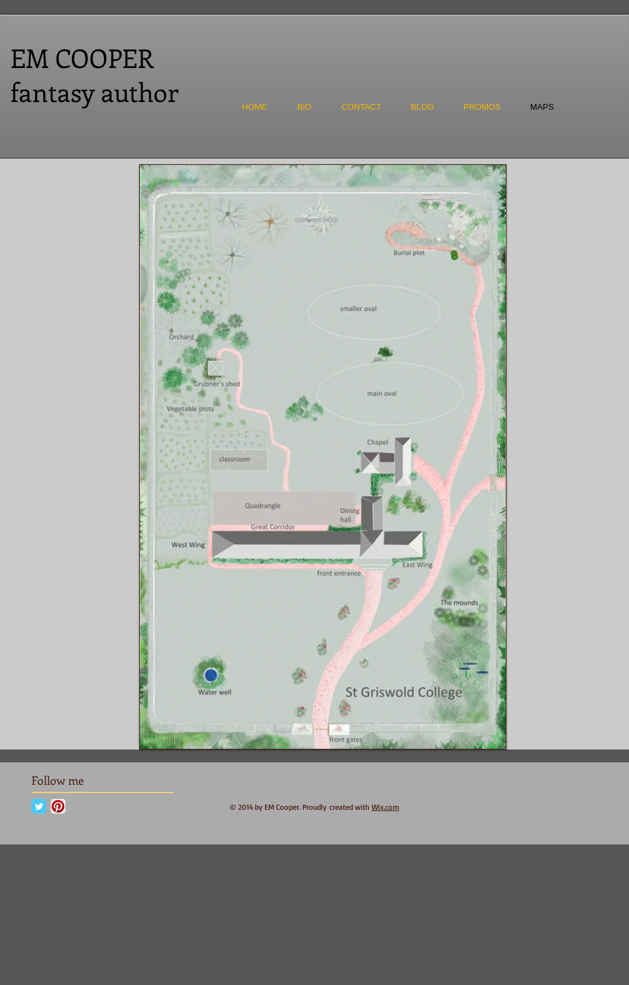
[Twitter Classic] (38, 806)
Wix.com (385, 807)
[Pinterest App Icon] (58, 806)
